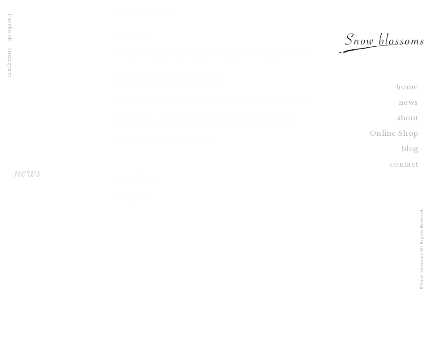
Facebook (10, 27)
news (408, 102)
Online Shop (394, 133)
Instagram (10, 63)
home (407, 86)
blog (410, 148)
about (407, 117)
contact (404, 164)
